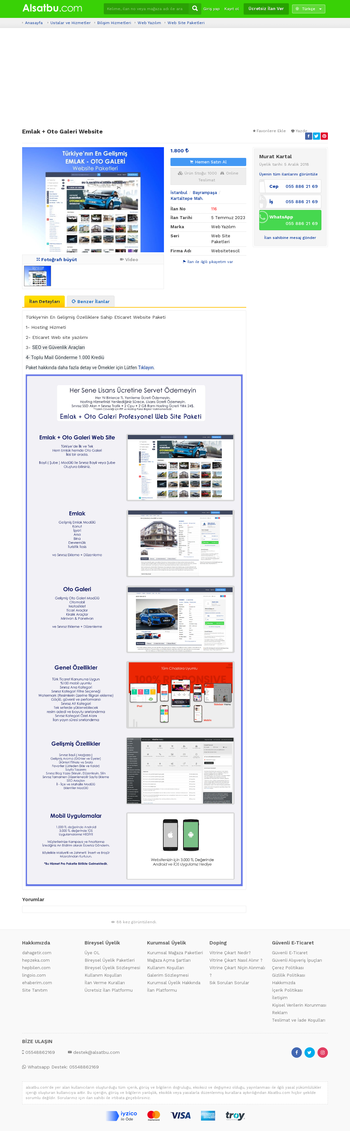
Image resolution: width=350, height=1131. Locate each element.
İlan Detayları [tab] (44, 301)
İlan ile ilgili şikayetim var (208, 262)
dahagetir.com (36, 952)
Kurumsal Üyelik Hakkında (173, 982)
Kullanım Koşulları (103, 975)
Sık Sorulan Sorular (229, 982)
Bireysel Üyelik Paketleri (110, 960)
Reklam (280, 1012)
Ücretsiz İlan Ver (266, 8)
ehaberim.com (37, 982)
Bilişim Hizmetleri (114, 23)
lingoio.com (34, 975)
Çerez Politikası (288, 967)
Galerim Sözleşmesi (168, 975)
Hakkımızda (283, 982)
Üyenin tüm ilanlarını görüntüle (288, 174)
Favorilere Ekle (269, 131)
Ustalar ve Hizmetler (70, 23)
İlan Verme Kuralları (105, 982)
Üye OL (92, 952)
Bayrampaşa (205, 192)
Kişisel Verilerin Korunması (299, 1005)
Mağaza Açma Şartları (169, 960)
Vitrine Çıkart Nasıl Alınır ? (235, 960)
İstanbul (178, 192)
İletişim (280, 997)
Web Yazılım (149, 23)
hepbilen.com (36, 967)
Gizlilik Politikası (288, 975)
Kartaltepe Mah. (186, 198)
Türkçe (309, 9)
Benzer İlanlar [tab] (91, 301)
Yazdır (299, 131)
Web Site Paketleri (186, 23)
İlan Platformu (162, 990)
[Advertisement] (175, 78)
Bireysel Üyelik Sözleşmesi (112, 967)
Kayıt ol (231, 9)
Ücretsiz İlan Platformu (109, 990)
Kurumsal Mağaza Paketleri (175, 952)
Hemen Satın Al (208, 162)
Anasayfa (34, 23)
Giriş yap (211, 9)
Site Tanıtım (34, 990)
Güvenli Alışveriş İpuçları (297, 960)
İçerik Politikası (287, 990)
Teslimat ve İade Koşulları (298, 1020)
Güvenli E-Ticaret (290, 952)
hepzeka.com (36, 960)
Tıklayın (146, 367)
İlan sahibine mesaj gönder (290, 237)
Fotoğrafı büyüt (57, 259)
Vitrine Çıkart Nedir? (230, 952)
